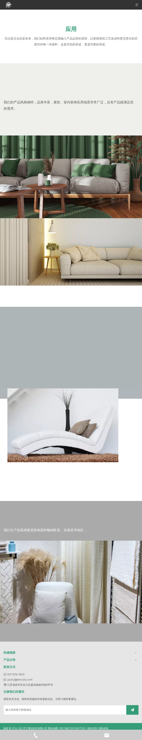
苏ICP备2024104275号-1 (73, 728)
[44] (71, 251)
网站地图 (53, 728)
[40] (62, 425)
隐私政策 (103, 728)
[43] (71, 176)
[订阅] (132, 710)
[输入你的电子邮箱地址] (64, 710)
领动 (89, 728)
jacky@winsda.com (20, 679)
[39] (71, 582)
